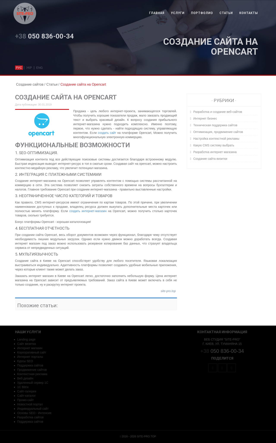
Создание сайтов (30, 84)
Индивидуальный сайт (33, 408)
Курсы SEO (25, 361)
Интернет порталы (30, 356)
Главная (156, 13)
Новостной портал (30, 404)
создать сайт (107, 132)
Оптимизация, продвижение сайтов (218, 132)
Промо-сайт (25, 400)
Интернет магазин (30, 348)
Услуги (178, 13)
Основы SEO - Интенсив (34, 413)
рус (19, 67)
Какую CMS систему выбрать (213, 145)
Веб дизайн (25, 378)
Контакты (248, 13)
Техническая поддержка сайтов (215, 125)
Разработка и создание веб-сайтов (217, 112)
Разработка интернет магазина (215, 152)
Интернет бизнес (205, 118)
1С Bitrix (23, 387)
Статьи (226, 13)
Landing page (26, 339)
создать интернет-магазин (87, 211)
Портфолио (202, 13)
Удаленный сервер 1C (32, 382)
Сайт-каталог (26, 395)
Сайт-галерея (26, 391)
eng (39, 67)
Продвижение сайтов (32, 369)
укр (29, 67)
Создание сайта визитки (210, 158)
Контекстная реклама (32, 374)
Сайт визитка (26, 343)
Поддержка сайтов (30, 365)
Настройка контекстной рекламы (216, 138)
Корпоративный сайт (31, 352)
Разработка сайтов (30, 417)
